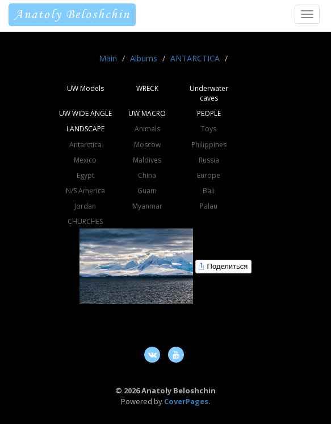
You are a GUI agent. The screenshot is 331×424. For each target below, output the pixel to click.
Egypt (85, 175)
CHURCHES (85, 221)
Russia (209, 160)
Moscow (147, 144)
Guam (147, 191)
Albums (143, 58)
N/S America (85, 191)
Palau (208, 206)
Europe (208, 175)
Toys (208, 129)
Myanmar (147, 206)
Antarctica (85, 144)
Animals (147, 129)
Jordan (85, 206)
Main (108, 58)
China (147, 175)
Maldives (147, 160)
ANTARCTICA (195, 58)
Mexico (85, 160)
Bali (209, 191)
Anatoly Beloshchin (72, 14)
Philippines (209, 144)
